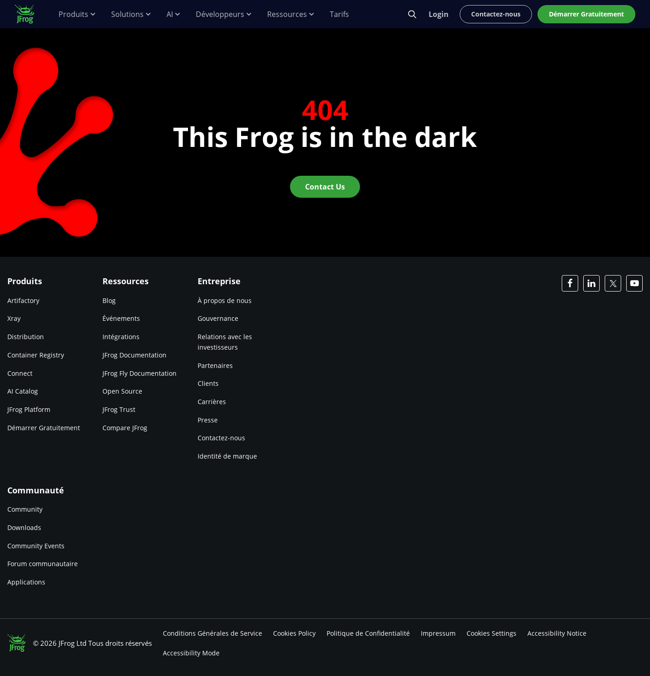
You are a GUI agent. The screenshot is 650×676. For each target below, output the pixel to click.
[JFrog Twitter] (613, 283)
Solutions (131, 14)
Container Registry (35, 355)
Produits (78, 14)
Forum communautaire (42, 563)
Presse (208, 420)
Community (25, 509)
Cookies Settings (491, 633)
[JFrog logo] (29, 14)
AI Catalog (22, 391)
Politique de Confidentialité (368, 633)
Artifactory (23, 300)
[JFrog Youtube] (634, 283)
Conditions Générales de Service (212, 633)
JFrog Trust (118, 409)
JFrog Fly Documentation (139, 373)
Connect (19, 373)
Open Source (122, 391)
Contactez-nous (221, 437)
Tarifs (339, 14)
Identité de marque (227, 456)
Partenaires (215, 365)
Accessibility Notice (556, 633)
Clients (208, 383)
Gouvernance (218, 318)
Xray (14, 318)
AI (174, 14)
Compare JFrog (124, 427)
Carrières (212, 401)
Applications (26, 582)
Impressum (438, 633)
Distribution (25, 336)
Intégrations (121, 336)
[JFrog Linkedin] (591, 283)
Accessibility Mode (191, 653)
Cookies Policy (294, 633)
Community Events (35, 545)
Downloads (24, 527)
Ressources (291, 14)
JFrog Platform (28, 409)
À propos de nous (225, 300)
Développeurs (224, 14)
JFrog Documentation (134, 355)
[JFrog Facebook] (570, 283)
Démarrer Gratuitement (43, 427)
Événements (121, 318)
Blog (109, 300)
